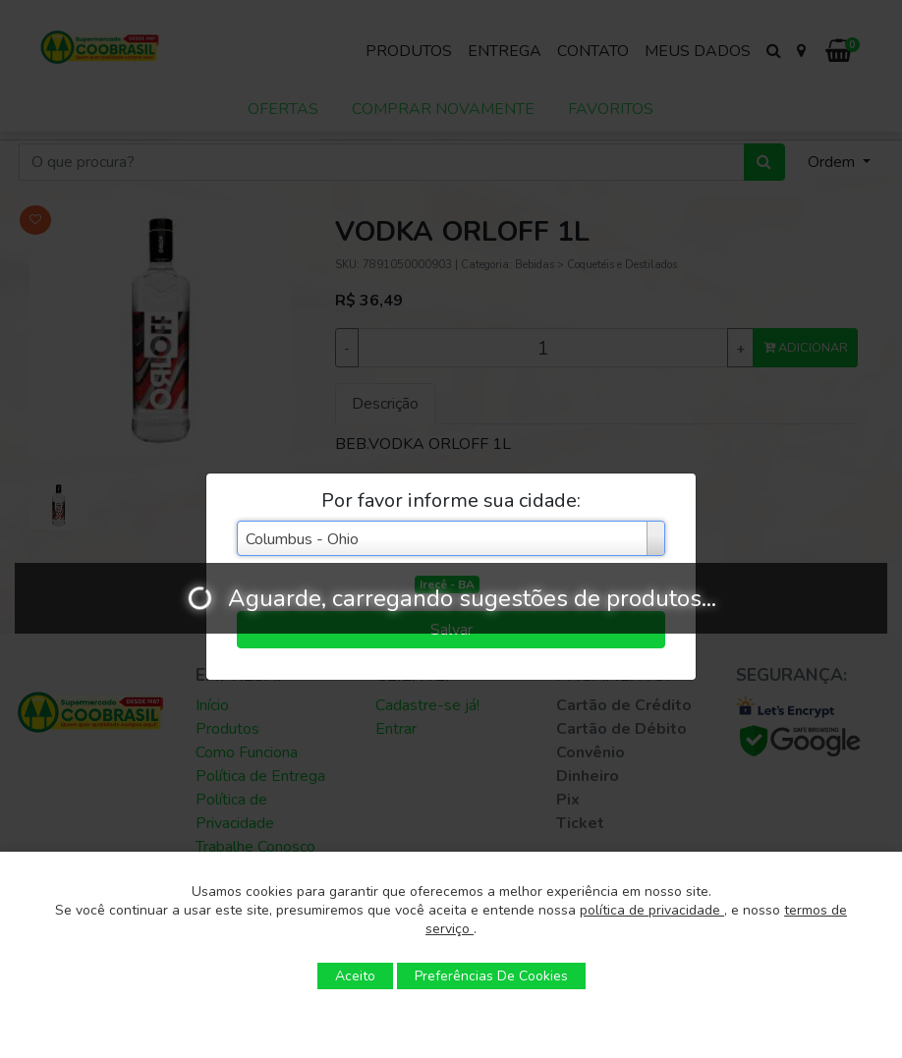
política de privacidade (652, 910)
